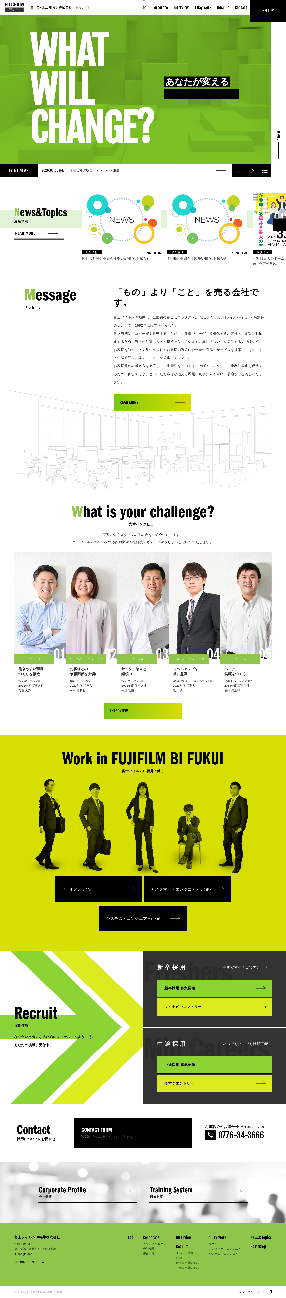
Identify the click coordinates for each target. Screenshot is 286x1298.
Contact (241, 7)
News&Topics (261, 1237)
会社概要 (149, 1248)
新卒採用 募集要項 (215, 988)
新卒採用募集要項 (187, 1262)
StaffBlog (258, 1246)
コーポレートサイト (29, 1261)
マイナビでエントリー (215, 1007)
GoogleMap (23, 1254)
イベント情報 (184, 1252)
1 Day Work (203, 7)
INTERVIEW (143, 711)
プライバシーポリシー (255, 1292)
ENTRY (268, 10)
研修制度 (149, 1253)
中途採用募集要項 (187, 1267)
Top (143, 7)
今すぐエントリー (215, 1083)
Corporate (160, 7)
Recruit (223, 7)
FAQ (179, 1257)
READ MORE (152, 402)
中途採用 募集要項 (215, 1065)
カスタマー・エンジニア (188, 889)
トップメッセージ (154, 1243)
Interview (181, 7)
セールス (98, 889)
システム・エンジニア (143, 918)
